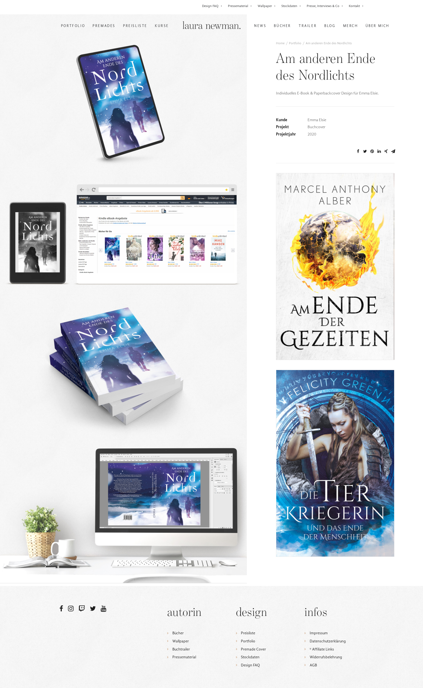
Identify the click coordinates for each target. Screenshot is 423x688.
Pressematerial (240, 6)
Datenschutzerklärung (328, 641)
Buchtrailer (181, 649)
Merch (350, 26)
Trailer (308, 26)
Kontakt (356, 6)
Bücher (282, 26)
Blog (329, 26)
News (260, 26)
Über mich (377, 26)
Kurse (162, 26)
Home (280, 43)
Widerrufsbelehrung (326, 657)
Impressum (319, 633)
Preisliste (135, 26)
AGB (313, 665)
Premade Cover (253, 649)
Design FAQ (212, 6)
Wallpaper (267, 6)
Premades (104, 26)
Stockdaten (291, 6)
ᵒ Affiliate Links (322, 649)
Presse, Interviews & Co (325, 6)
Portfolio (73, 26)
